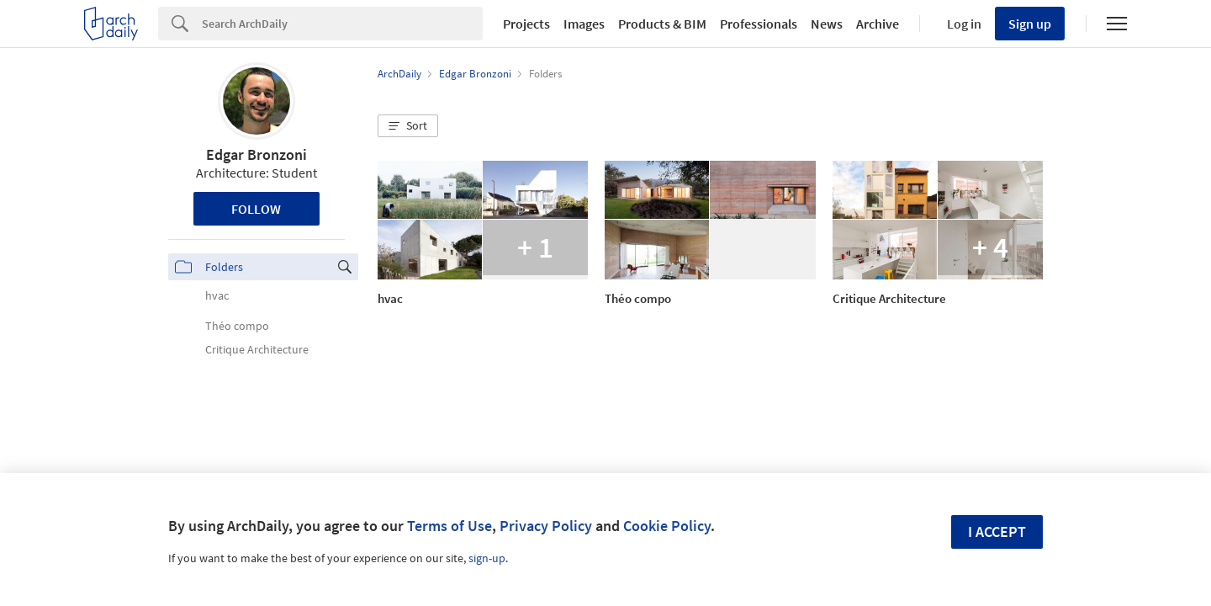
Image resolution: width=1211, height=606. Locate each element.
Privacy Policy (546, 525)
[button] (408, 126)
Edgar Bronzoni (256, 154)
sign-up (486, 558)
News (827, 23)
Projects (526, 23)
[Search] (342, 23)
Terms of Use (449, 525)
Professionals (758, 23)
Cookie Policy (667, 525)
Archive (877, 23)
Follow (256, 208)
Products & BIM (662, 23)
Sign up (1029, 23)
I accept (997, 531)
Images (584, 23)
